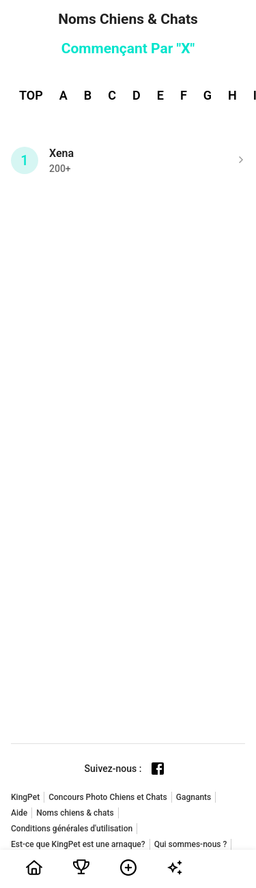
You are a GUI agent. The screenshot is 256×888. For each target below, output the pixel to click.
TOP (31, 95)
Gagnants (193, 797)
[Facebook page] (157, 768)
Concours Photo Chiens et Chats (107, 797)
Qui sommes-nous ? (190, 844)
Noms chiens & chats (74, 813)
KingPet (25, 797)
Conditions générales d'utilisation (71, 828)
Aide (19, 813)
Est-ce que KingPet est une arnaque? (78, 844)
